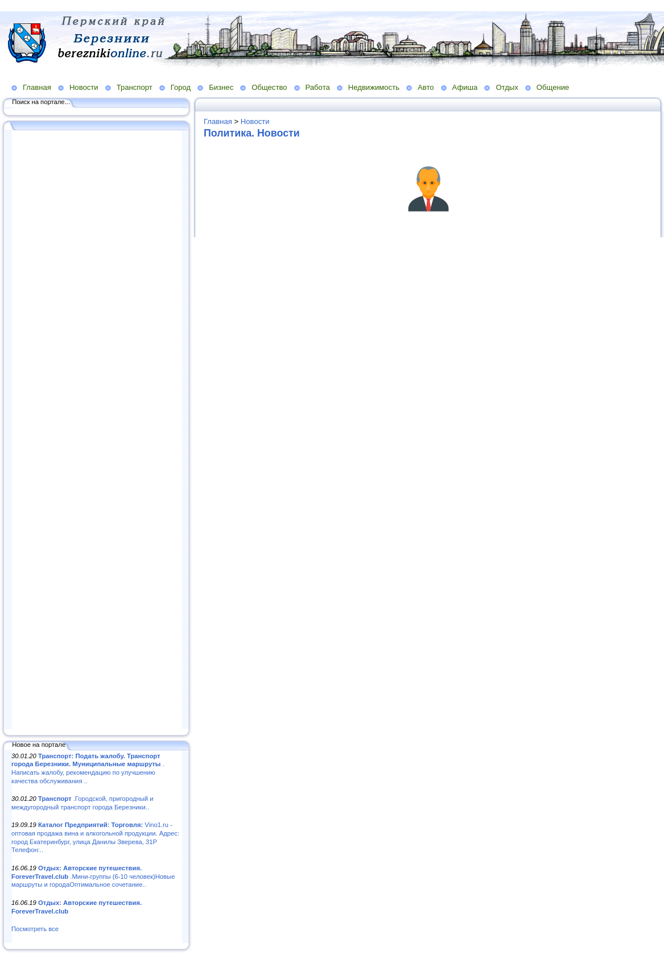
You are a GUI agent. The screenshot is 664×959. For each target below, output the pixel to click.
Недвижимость (373, 87)
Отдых (507, 87)
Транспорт (134, 87)
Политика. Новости (252, 133)
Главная (37, 87)
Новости (83, 87)
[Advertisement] (96, 430)
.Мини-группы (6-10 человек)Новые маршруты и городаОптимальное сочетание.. (93, 876)
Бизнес (221, 87)
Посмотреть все (35, 928)
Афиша (465, 87)
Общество (269, 87)
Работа (318, 87)
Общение (553, 87)
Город (181, 87)
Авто (426, 87)
